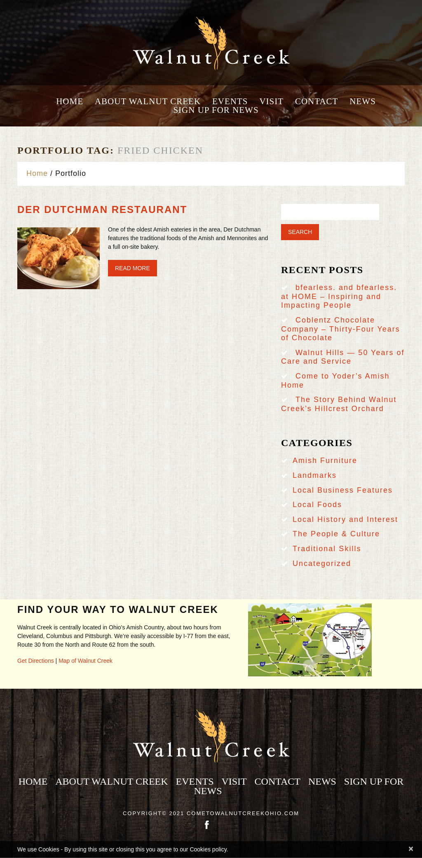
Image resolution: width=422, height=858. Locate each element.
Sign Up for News (215, 110)
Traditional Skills (327, 549)
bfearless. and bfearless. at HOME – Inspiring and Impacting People (339, 296)
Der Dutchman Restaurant (102, 209)
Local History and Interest (345, 519)
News (362, 101)
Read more (132, 268)
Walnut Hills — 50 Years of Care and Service (342, 357)
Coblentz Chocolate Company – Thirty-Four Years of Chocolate (340, 329)
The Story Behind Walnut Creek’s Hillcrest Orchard (338, 404)
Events (230, 101)
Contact (316, 101)
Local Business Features (343, 490)
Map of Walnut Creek (86, 660)
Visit (271, 101)
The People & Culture (336, 534)
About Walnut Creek (148, 101)
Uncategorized (322, 563)
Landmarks (315, 475)
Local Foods (317, 504)
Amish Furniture (325, 460)
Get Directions (35, 660)
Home (69, 101)
